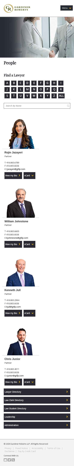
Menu (66, 8)
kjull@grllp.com (13, 306)
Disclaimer (9, 451)
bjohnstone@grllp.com (17, 237)
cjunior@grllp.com (15, 375)
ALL (61, 95)
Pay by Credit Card (27, 451)
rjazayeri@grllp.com (15, 169)
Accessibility (38, 448)
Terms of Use (54, 448)
